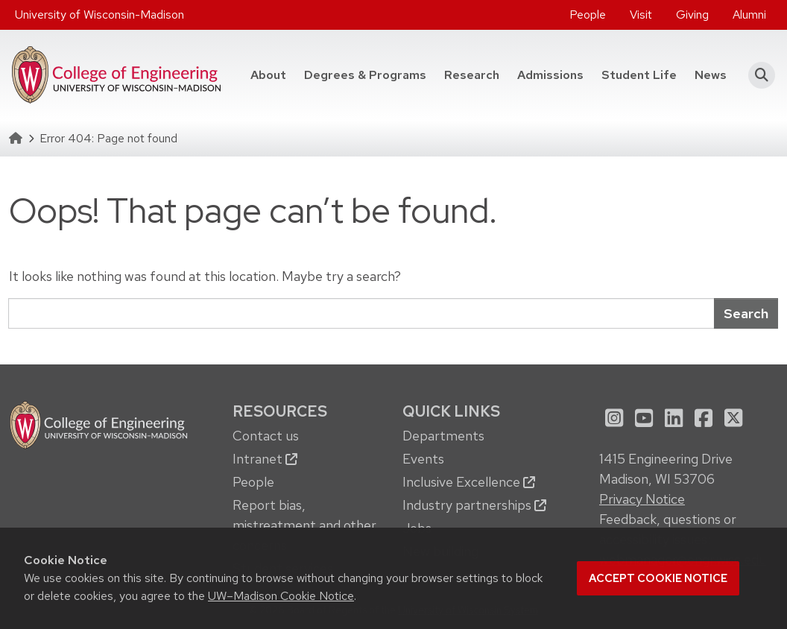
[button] (757, 75)
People (587, 14)
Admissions (550, 75)
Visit (641, 14)
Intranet (265, 458)
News (711, 75)
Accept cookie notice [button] (658, 578)
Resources (280, 411)
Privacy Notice (642, 499)
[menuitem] (587, 15)
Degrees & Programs (365, 75)
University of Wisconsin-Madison (99, 14)
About (268, 75)
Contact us (266, 435)
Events (423, 458)
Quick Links (451, 411)
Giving (692, 14)
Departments (443, 435)
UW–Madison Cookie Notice (281, 596)
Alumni (749, 14)
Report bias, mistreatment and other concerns (304, 525)
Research (471, 75)
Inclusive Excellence (468, 481)
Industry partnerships (474, 504)
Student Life (639, 75)
